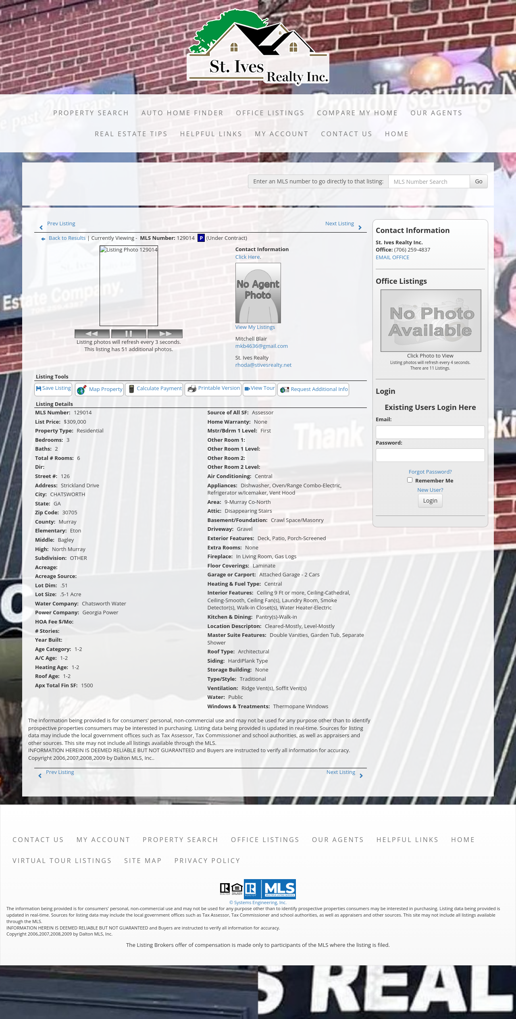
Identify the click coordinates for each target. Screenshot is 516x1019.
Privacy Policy (207, 905)
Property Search (91, 112)
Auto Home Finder (182, 112)
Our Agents (436, 112)
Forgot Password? (430, 471)
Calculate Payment (154, 434)
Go (479, 181)
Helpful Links (211, 133)
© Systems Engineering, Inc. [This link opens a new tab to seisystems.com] (258, 947)
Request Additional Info (313, 435)
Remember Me (430, 480)
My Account (282, 133)
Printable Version (213, 433)
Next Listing (345, 223)
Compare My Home (357, 112)
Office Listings (270, 112)
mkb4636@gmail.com (261, 345)
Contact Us (347, 133)
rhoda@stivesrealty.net (263, 364)
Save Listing (53, 433)
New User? (430, 489)
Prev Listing (55, 223)
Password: (389, 442)
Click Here (247, 256)
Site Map (143, 905)
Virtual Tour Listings (62, 905)
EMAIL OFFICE (393, 257)
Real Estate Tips (131, 133)
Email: (384, 419)
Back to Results (61, 237)
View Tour (260, 433)
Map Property (99, 435)
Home (397, 133)
